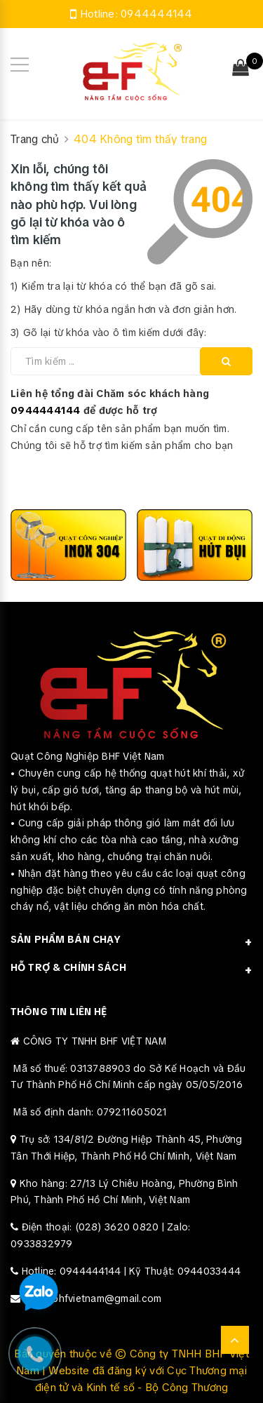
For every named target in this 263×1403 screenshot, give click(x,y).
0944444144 (157, 14)
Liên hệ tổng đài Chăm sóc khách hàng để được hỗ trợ (110, 402)
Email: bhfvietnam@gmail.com (93, 1298)
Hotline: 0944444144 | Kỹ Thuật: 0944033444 (131, 1271)
